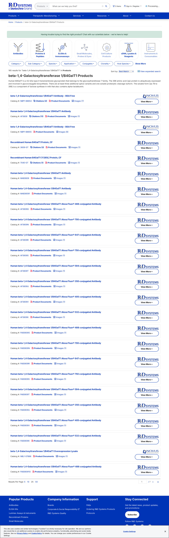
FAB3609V (25, 425)
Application (69, 63)
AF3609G (24, 209)
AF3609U (24, 286)
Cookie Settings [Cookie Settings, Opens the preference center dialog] (129, 531)
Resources (101, 16)
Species (52, 63)
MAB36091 (25, 193)
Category (15, 63)
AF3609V (24, 302)
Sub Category (34, 63)
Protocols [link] (90, 513)
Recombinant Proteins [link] (18, 517)
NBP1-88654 (26, 101)
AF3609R (24, 240)
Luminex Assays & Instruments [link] (22, 513)
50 (36, 482)
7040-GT (24, 163)
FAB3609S (25, 379)
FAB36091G (25, 472)
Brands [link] (51, 505)
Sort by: (114, 71)
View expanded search (149, 71)
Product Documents (59, 101)
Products (12, 16)
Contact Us (150, 16)
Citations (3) (37, 147)
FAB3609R (25, 363)
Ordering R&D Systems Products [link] (100, 509)
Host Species (123, 63)
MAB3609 (24, 178)
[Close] (165, 531)
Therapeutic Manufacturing (45, 16)
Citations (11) (36, 116)
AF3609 (23, 116)
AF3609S (24, 255)
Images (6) (62, 132)
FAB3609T (25, 394)
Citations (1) (36, 163)
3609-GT (24, 147)
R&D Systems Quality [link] (57, 513)
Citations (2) (40, 101)
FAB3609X (25, 441)
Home (10, 22)
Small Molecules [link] (16, 521)
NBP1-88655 (26, 132)
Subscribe (132, 514)
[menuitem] (10, 22)
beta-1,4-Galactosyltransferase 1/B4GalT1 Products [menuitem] (44, 22)
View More (146, 101)
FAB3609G (25, 333)
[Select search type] (41, 6)
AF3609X (24, 317)
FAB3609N (25, 348)
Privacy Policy (22, 533)
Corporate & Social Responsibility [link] (62, 509)
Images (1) (74, 116)
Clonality (105, 63)
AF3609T (24, 271)
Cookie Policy (36, 533)
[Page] (142, 482)
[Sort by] (126, 71)
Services (77, 16)
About (125, 16)
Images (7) (78, 101)
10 (28, 482)
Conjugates (87, 63)
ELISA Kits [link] (13, 509)
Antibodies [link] (13, 505)
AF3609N (24, 224)
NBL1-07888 (25, 456)
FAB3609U (25, 410)
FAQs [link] (88, 505)
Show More (140, 63)
